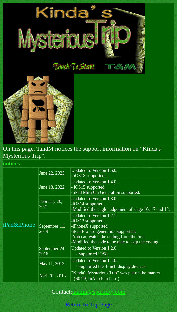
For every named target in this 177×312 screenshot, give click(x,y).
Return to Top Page (88, 304)
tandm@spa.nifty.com (98, 291)
